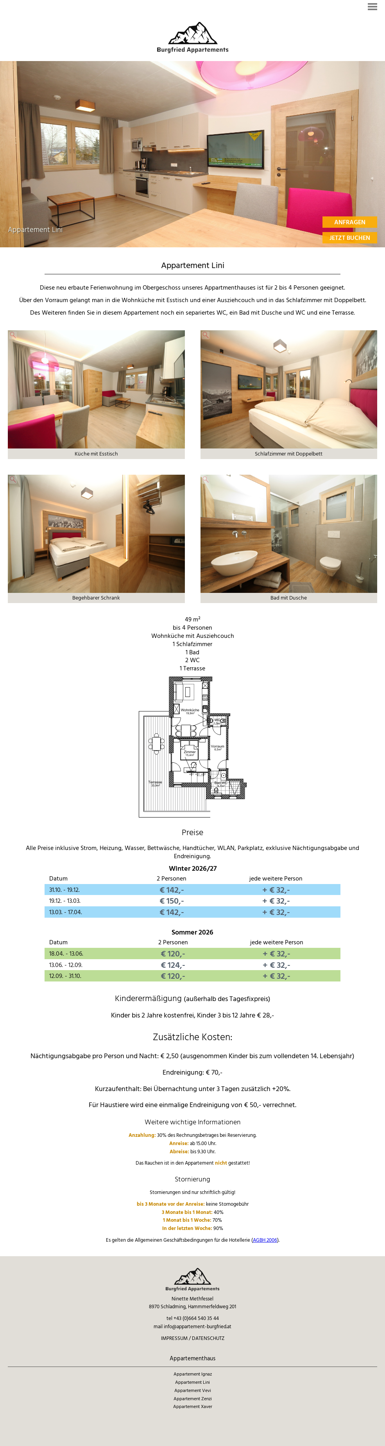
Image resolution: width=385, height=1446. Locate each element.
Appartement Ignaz (193, 1373)
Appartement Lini (192, 1382)
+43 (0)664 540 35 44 (196, 1318)
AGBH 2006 (265, 1240)
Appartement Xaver (192, 1406)
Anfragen (349, 222)
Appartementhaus (192, 1358)
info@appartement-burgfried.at (197, 1326)
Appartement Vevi (192, 1390)
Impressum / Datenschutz (192, 1338)
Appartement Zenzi (193, 1398)
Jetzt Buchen (349, 237)
